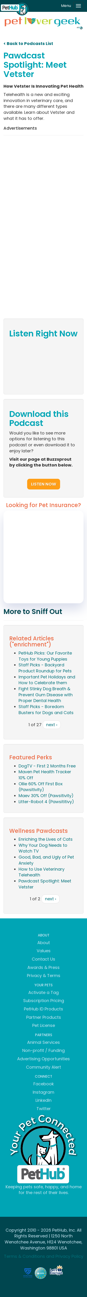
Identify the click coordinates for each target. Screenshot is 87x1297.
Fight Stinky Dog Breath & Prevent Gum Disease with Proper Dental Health (46, 694)
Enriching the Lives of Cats (46, 839)
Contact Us (43, 959)
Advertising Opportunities (43, 1059)
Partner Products (43, 1017)
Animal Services (43, 1042)
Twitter (43, 1109)
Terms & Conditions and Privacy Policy (43, 1256)
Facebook (43, 1084)
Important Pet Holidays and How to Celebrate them (47, 680)
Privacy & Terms (43, 975)
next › (51, 725)
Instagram (43, 1092)
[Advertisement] (43, 183)
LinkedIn (43, 1100)
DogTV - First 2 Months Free (47, 766)
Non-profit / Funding (43, 1050)
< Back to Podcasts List (28, 43)
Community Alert (43, 1067)
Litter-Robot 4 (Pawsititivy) (46, 802)
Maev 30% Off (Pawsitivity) (46, 796)
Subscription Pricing (43, 1000)
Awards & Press (43, 967)
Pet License (43, 1025)
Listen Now (43, 484)
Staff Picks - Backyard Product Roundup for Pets (45, 668)
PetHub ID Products (43, 1009)
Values (44, 951)
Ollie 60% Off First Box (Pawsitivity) (41, 787)
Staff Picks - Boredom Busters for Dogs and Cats (46, 710)
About (43, 943)
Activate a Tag (43, 992)
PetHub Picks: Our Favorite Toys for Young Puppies (45, 656)
